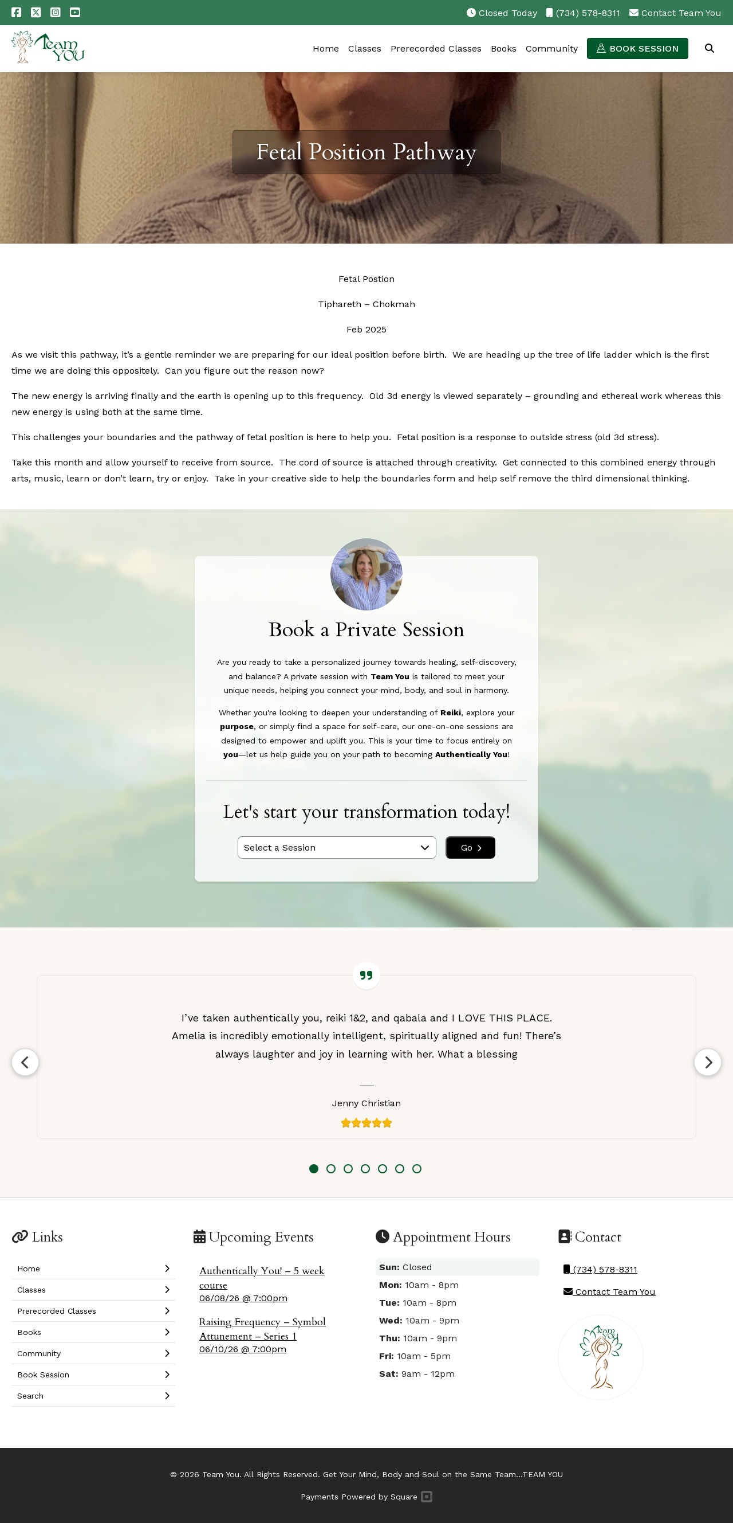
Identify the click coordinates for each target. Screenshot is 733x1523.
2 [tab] (331, 1168)
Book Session (644, 48)
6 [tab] (399, 1168)
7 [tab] (416, 1168)
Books (504, 48)
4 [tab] (365, 1168)
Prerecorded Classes (436, 48)
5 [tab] (382, 1168)
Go (471, 847)
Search (709, 48)
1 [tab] (313, 1168)
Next (708, 1062)
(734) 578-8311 (588, 12)
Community (552, 48)
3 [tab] (348, 1168)
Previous (25, 1062)
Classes (364, 48)
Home (326, 48)
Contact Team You (681, 12)
